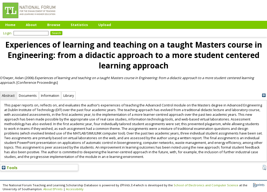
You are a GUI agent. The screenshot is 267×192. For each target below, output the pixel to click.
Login (7, 33)
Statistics (79, 24)
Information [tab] (50, 95)
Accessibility (74, 189)
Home (10, 24)
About (31, 24)
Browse (53, 24)
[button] (264, 167)
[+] (264, 95)
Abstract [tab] (8, 95)
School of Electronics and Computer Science (206, 185)
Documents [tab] (28, 95)
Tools (9, 167)
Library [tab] (68, 95)
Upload (104, 24)
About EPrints (53, 189)
